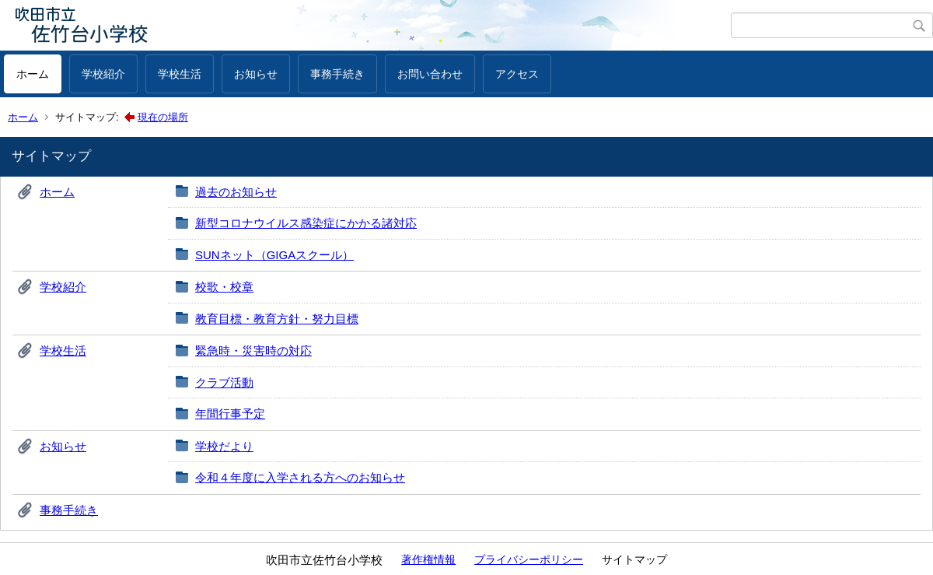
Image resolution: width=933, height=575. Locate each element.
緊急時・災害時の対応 (253, 350)
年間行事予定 (230, 413)
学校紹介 (103, 74)
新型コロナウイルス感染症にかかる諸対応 (306, 223)
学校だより (224, 446)
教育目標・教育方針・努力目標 (276, 318)
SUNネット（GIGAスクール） (274, 254)
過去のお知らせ (236, 191)
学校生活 (179, 74)
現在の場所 (163, 117)
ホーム (32, 74)
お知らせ (256, 74)
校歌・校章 (224, 286)
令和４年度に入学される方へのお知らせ (300, 477)
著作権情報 (428, 559)
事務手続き (337, 74)
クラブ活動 (224, 382)
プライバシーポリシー (528, 559)
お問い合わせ (430, 74)
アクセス (517, 74)
